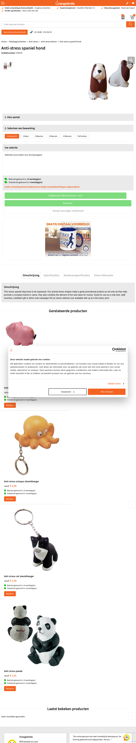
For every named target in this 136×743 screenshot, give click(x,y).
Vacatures (73, 653)
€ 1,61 (77, 483)
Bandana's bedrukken (79, 607)
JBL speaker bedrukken (11, 673)
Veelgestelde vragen (78, 657)
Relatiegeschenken (17, 41)
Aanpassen (67, 392)
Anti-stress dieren (49, 41)
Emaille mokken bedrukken (81, 623)
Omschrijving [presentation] (31, 275)
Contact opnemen (77, 665)
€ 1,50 (10, 483)
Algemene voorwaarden (80, 689)
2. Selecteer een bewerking (20, 128)
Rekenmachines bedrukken (81, 631)
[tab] (31, 275)
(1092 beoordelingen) (28, 552)
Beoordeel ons (27, 557)
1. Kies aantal (12, 117)
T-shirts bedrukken (9, 649)
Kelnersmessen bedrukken (81, 603)
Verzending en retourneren (81, 661)
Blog (71, 677)
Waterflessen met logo (11, 653)
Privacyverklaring (77, 685)
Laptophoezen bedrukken (81, 619)
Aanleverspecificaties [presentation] (77, 275)
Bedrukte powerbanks (11, 657)
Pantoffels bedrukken (79, 611)
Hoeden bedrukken (78, 627)
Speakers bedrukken (10, 661)
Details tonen (114, 383)
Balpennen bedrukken (11, 669)
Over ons (73, 645)
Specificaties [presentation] (51, 275)
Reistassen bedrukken (79, 615)
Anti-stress (33, 41)
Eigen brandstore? (77, 673)
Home (4, 41)
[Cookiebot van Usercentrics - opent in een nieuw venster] (114, 350)
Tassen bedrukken (9, 645)
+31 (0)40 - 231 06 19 (43, 32)
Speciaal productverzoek (14, 32)
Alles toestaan (106, 392)
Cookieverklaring (77, 681)
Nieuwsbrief (74, 669)
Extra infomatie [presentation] (103, 275)
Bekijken (10, 403)
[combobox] (63, 24)
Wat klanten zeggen (78, 649)
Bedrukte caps (7, 665)
